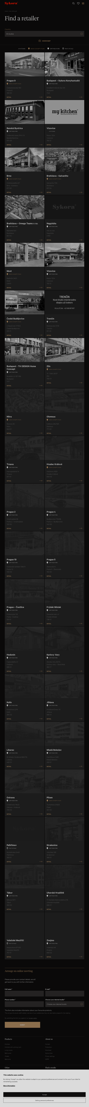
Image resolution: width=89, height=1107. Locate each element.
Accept (44, 1094)
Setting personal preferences (44, 1100)
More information (9, 1086)
